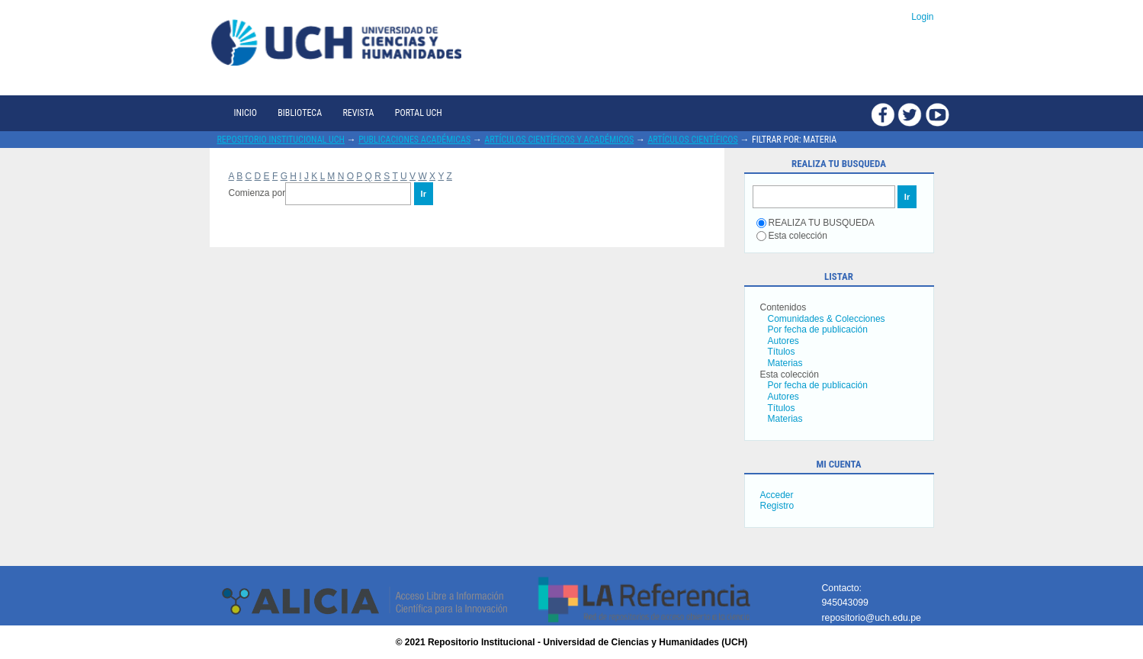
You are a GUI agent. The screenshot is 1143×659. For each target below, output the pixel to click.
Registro (777, 505)
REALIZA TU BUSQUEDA (815, 222)
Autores (783, 341)
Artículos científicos (692, 139)
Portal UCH (418, 113)
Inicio (245, 113)
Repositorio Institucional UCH (281, 139)
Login (922, 16)
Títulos (781, 351)
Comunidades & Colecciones (826, 318)
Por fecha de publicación (818, 329)
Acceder (777, 495)
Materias (785, 363)
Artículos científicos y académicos (559, 139)
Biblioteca (300, 113)
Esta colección (791, 235)
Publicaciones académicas (414, 139)
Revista (358, 113)
